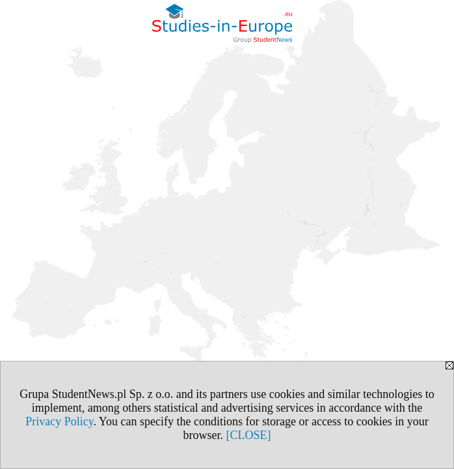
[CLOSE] (248, 435)
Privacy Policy (59, 421)
